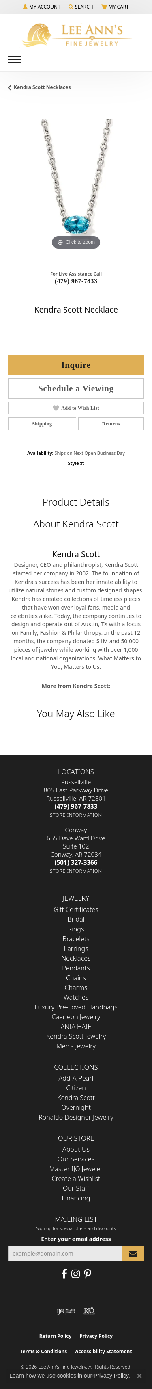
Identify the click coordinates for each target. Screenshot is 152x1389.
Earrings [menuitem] (76, 948)
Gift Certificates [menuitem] (76, 909)
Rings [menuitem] (76, 929)
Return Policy (55, 1336)
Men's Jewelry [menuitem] (76, 1046)
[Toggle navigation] (14, 59)
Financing (76, 1198)
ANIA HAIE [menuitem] (76, 1026)
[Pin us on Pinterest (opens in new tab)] (87, 1274)
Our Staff (76, 1188)
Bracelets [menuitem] (76, 938)
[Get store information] (76, 815)
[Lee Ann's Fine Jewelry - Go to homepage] (76, 35)
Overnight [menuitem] (76, 1107)
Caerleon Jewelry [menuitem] (75, 1016)
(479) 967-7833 (76, 281)
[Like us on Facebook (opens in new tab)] (64, 1274)
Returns (111, 424)
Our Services (76, 1159)
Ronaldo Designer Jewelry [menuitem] (76, 1117)
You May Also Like (76, 713)
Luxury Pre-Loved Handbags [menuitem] (76, 1007)
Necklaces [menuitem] (75, 958)
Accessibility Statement (103, 1351)
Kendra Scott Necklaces (42, 87)
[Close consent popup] (139, 1376)
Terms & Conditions (43, 1351)
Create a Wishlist (76, 1178)
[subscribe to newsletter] (133, 1253)
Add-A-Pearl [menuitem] (76, 1078)
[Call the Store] (76, 806)
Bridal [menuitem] (76, 919)
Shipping (42, 424)
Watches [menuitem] (76, 997)
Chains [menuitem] (76, 977)
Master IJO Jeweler (76, 1168)
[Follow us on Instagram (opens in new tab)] (75, 1274)
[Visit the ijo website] (66, 1311)
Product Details (76, 501)
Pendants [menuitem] (76, 968)
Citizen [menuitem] (76, 1087)
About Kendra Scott (76, 523)
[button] (41, 7)
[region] (76, 184)
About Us (76, 1149)
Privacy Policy (96, 1336)
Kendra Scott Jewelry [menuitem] (76, 1036)
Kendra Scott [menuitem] (76, 1097)
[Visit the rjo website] (89, 1311)
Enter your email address (76, 1239)
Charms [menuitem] (75, 987)
